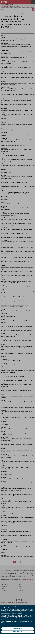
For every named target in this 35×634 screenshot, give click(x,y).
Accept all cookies (17, 628)
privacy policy (8, 621)
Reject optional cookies (17, 631)
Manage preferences (6, 624)
